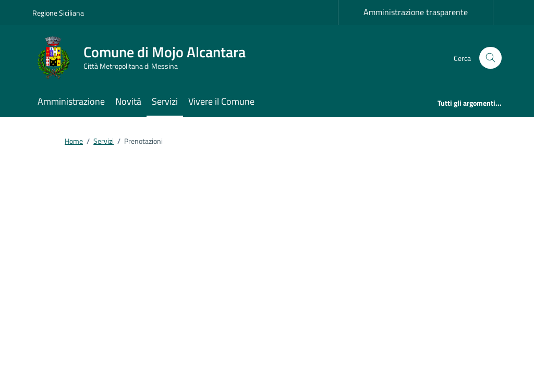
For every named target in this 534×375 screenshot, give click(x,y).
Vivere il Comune (221, 101)
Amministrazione (71, 101)
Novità (128, 101)
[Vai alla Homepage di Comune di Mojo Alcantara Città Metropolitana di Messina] (145, 57)
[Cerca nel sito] (490, 58)
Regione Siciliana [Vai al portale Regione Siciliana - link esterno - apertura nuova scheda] (58, 12)
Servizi (165, 101)
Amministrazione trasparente (415, 12)
